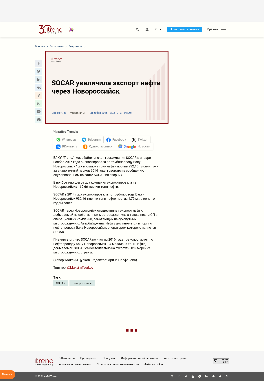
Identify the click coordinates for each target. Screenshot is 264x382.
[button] (38, 63)
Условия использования (75, 365)
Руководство (88, 359)
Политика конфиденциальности (118, 365)
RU (156, 29)
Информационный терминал (140, 359)
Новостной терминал (184, 29)
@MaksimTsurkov (80, 269)
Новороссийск (82, 284)
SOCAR (60, 284)
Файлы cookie (153, 365)
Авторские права (175, 359)
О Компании (67, 359)
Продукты (109, 359)
